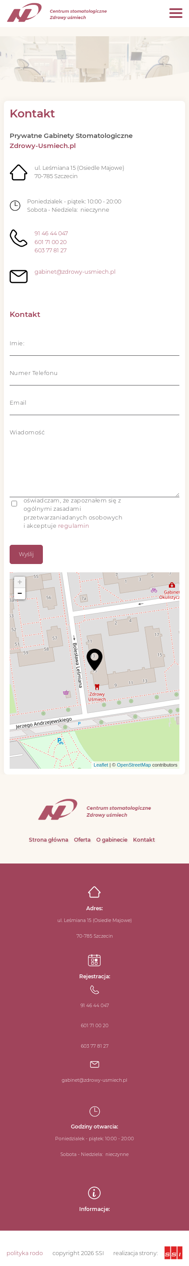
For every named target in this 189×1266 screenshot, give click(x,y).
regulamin (74, 526)
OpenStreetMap (134, 764)
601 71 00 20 (50, 242)
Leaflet (101, 764)
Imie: (17, 343)
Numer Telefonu (34, 373)
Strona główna (48, 839)
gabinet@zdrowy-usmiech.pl (75, 271)
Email (18, 402)
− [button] (20, 593)
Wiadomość (27, 432)
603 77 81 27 (50, 250)
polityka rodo (25, 1253)
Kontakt (144, 839)
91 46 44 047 (51, 233)
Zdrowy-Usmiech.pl (43, 145)
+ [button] (20, 582)
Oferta (82, 839)
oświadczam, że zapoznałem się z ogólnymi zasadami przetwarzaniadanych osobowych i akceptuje (73, 513)
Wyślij (26, 554)
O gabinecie (111, 839)
